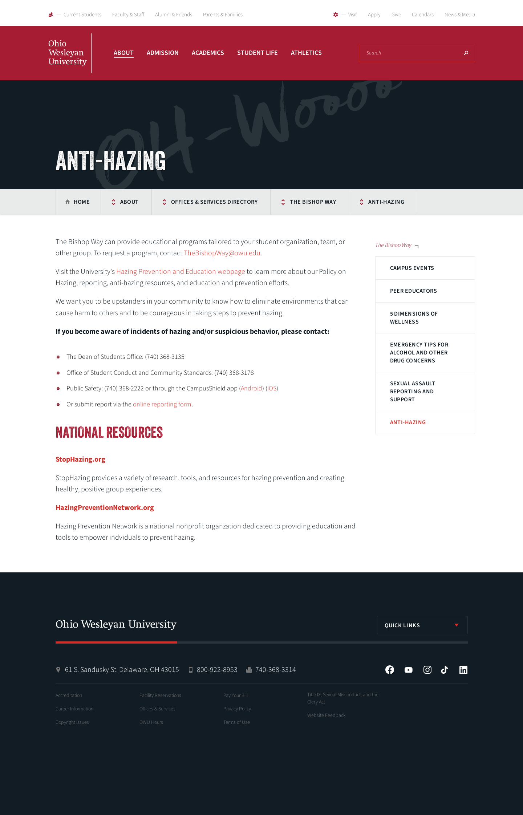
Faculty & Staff (128, 15)
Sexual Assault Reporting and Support (412, 392)
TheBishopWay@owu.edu (222, 253)
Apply (374, 15)
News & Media (460, 15)
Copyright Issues (72, 722)
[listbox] (422, 625)
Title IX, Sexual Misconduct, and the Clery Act (342, 698)
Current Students (82, 15)
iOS (271, 388)
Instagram (427, 669)
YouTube (408, 669)
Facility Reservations (160, 695)
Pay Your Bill (235, 695)
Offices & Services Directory (214, 202)
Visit (352, 15)
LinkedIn (463, 669)
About (124, 52)
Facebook (389, 669)
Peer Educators (413, 291)
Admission (163, 52)
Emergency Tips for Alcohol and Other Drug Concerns (419, 353)
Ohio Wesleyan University (70, 61)
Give (396, 15)
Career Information (74, 709)
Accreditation (69, 695)
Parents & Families (223, 15)
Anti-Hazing (386, 202)
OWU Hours (151, 722)
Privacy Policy (237, 709)
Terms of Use (236, 722)
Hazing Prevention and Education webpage (180, 272)
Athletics (306, 52)
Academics (208, 52)
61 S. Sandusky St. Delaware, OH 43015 (122, 670)
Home (82, 202)
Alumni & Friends (173, 15)
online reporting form (162, 404)
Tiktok (444, 669)
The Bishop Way (313, 202)
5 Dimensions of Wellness (414, 318)
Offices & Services (157, 709)
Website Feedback (326, 715)
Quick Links (402, 625)
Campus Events (412, 268)
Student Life (257, 52)
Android (251, 388)
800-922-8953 (217, 670)
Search (466, 53)
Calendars (423, 15)
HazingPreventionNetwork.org (105, 508)
